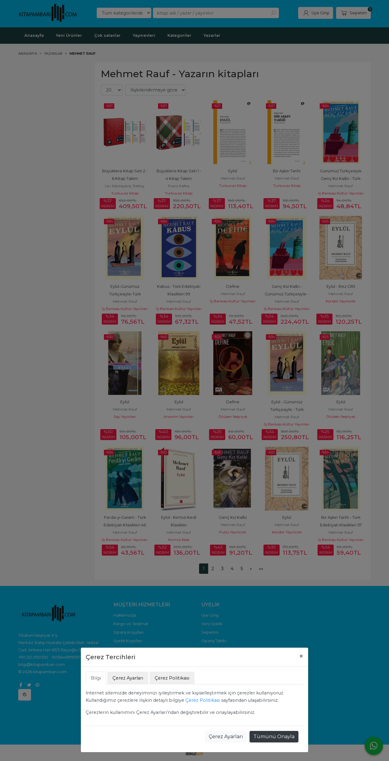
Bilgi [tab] (96, 678)
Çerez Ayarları (226, 736)
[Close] (301, 656)
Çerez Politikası (202, 700)
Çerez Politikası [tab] (172, 678)
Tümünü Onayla (273, 736)
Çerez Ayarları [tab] (127, 678)
